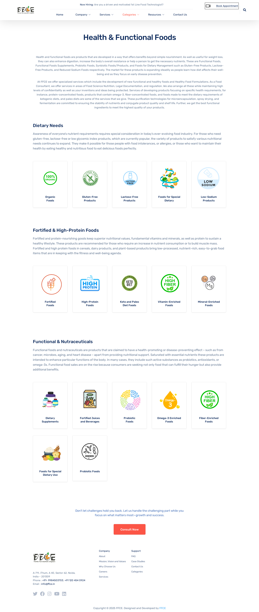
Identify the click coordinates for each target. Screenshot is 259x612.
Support (136, 550)
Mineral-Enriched (209, 301)
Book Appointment (227, 5)
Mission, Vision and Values (112, 561)
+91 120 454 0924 (75, 580)
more (50, 184)
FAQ (133, 556)
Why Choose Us (107, 566)
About (102, 556)
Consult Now (129, 529)
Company (104, 550)
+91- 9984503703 (52, 580)
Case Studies (138, 561)
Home (59, 14)
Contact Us (180, 14)
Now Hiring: (86, 4)
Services (103, 576)
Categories (137, 571)
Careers (103, 571)
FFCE (162, 608)
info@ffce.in (48, 583)
